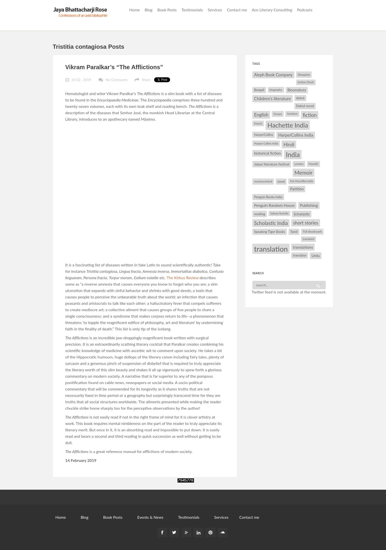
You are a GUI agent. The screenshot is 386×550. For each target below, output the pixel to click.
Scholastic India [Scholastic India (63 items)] (271, 223)
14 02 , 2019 (81, 80)
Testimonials (192, 9)
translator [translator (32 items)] (299, 255)
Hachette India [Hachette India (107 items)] (287, 125)
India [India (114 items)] (293, 155)
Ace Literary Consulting (272, 9)
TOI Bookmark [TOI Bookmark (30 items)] (312, 231)
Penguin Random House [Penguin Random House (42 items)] (274, 205)
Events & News (150, 517)
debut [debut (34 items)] (300, 98)
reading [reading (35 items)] (259, 214)
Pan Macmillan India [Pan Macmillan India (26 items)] (301, 181)
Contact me (237, 9)
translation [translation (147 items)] (271, 248)
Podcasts (304, 9)
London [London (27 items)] (299, 163)
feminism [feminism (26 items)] (292, 113)
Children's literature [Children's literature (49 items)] (272, 98)
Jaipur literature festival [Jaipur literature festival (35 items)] (271, 164)
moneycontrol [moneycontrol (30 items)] (263, 181)
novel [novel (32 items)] (281, 181)
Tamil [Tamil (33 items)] (294, 232)
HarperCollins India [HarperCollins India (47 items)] (295, 135)
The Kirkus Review (183, 277)
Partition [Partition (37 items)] (297, 189)
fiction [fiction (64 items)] (310, 115)
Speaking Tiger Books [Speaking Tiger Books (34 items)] (269, 232)
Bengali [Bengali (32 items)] (259, 90)
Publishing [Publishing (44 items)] (309, 205)
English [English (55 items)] (261, 114)
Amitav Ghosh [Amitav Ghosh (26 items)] (306, 82)
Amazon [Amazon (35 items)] (304, 74)
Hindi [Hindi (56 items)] (288, 144)
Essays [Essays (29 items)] (277, 114)
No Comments (116, 80)
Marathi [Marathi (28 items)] (313, 163)
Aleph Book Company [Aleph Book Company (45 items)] (273, 74)
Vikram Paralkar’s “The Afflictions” (114, 67)
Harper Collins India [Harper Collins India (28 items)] (266, 143)
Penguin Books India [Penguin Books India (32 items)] (268, 197)
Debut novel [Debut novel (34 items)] (305, 106)
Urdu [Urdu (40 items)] (315, 255)
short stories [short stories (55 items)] (305, 223)
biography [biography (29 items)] (276, 90)
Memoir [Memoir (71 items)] (303, 172)
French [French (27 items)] (258, 123)
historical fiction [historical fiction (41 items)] (267, 153)
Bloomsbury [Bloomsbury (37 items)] (297, 90)
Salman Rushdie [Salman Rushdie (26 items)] (279, 213)
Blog (148, 9)
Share (146, 80)
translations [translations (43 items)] (303, 247)
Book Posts (167, 9)
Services (215, 9)
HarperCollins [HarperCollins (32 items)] (263, 135)
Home (134, 9)
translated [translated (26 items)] (308, 239)
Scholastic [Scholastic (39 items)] (302, 214)
